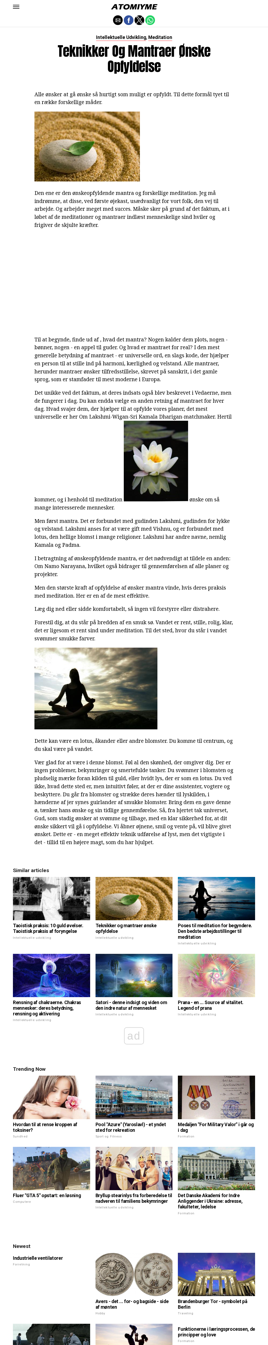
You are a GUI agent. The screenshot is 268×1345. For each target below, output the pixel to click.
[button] (16, 7)
